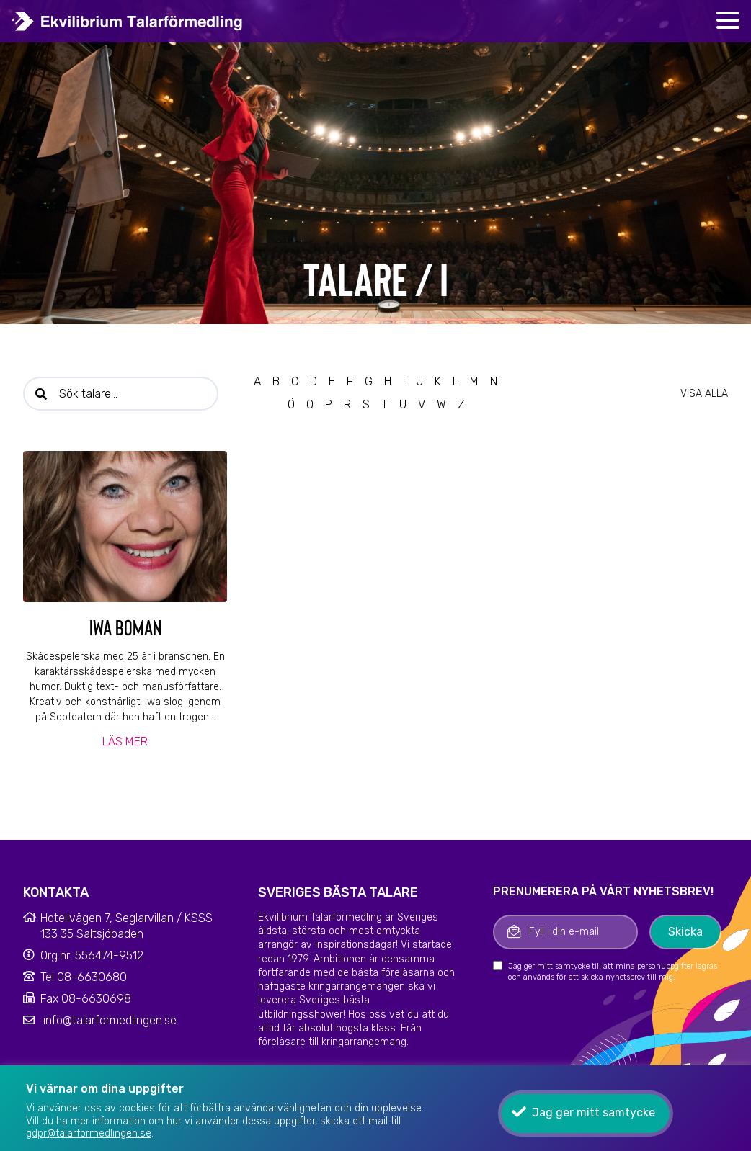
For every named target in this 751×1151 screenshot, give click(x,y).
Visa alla (704, 394)
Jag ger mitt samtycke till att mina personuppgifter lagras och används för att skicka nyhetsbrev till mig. (612, 972)
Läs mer (125, 741)
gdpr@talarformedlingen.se (88, 1133)
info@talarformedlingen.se (110, 1020)
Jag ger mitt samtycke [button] (593, 1112)
